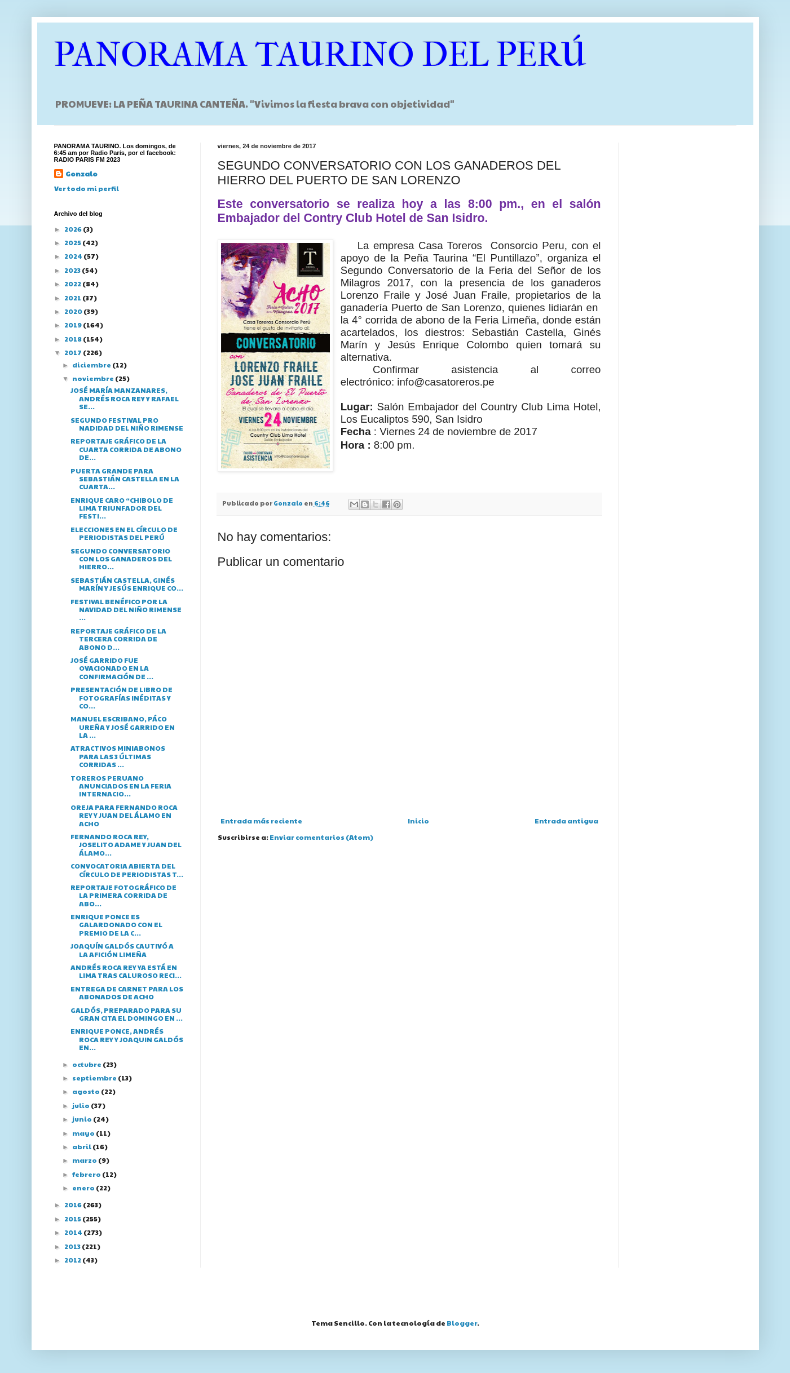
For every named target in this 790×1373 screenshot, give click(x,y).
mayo (84, 1132)
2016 (73, 1204)
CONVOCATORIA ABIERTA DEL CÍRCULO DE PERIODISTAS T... (126, 869)
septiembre (95, 1077)
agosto (86, 1091)
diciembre (92, 364)
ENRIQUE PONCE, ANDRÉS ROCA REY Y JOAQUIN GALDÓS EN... (126, 1039)
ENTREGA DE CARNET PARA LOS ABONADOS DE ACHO (126, 992)
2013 (73, 1246)
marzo (85, 1159)
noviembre (93, 378)
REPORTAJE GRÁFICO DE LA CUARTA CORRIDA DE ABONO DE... (126, 449)
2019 (73, 324)
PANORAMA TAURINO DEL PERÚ (320, 55)
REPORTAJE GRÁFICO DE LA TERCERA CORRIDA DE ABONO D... (118, 639)
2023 (73, 269)
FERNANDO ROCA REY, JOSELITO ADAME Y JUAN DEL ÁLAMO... (126, 844)
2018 (73, 338)
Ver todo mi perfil (86, 188)
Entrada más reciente (261, 820)
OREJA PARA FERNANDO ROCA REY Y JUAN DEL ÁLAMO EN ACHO (124, 815)
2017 (73, 352)
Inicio (418, 820)
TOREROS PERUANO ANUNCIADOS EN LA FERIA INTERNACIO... (120, 786)
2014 (73, 1232)
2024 (73, 255)
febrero (87, 1174)
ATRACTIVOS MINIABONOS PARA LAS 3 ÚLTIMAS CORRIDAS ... (117, 756)
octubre (87, 1064)
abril (82, 1146)
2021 (73, 297)
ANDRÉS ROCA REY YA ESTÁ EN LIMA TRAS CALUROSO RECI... (126, 971)
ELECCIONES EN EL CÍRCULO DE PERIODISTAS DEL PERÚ (124, 533)
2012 (73, 1259)
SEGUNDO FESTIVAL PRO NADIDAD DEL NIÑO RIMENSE (126, 423)
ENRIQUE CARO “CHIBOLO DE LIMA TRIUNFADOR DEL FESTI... (121, 508)
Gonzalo (81, 173)
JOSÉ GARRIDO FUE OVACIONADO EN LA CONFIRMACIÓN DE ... (111, 668)
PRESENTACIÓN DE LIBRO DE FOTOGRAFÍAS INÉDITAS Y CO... (121, 697)
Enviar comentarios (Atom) (321, 836)
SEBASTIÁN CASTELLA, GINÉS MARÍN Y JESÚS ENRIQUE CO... (126, 583)
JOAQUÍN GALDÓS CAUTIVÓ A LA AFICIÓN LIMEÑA (122, 949)
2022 (73, 283)
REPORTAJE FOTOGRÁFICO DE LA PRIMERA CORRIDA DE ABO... (123, 895)
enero (84, 1187)
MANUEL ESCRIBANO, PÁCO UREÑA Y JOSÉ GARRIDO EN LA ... (122, 726)
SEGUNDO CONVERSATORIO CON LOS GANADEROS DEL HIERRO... (121, 559)
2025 (73, 242)
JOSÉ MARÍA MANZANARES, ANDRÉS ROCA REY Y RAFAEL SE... (124, 398)
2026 (73, 228)
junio (82, 1118)
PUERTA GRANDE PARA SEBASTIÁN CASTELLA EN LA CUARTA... (124, 478)
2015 (73, 1218)
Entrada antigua (566, 820)
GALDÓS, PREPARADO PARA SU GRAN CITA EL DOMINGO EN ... (126, 1014)
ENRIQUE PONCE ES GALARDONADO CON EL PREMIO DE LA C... (116, 924)
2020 (73, 311)
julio (81, 1105)
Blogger (462, 1322)
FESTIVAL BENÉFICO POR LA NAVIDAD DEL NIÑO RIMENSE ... (126, 609)
